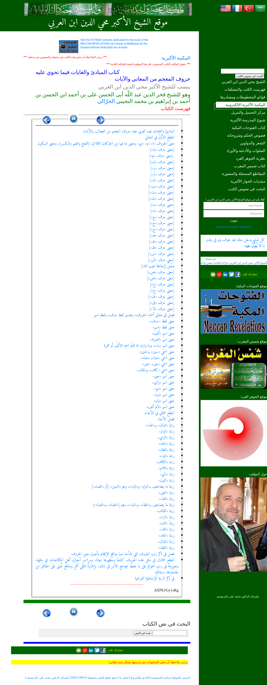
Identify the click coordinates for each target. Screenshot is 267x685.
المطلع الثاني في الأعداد (159, 413)
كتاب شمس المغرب (249, 166)
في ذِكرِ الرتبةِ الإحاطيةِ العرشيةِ (154, 578)
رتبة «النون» (166, 480)
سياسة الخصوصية (161, 677)
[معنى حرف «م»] (161, 155)
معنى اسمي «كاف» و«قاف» (155, 370)
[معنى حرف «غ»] (162, 290)
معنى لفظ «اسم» (163, 327)
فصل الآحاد (166, 419)
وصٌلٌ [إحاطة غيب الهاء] (157, 266)
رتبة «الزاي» (166, 437)
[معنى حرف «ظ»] (161, 247)
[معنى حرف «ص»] (160, 272)
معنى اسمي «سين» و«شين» (156, 351)
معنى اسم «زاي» (163, 382)
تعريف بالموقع (181, 677)
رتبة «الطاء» (166, 449)
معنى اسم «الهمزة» (162, 339)
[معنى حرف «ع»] (162, 284)
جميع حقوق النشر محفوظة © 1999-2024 (94, 677)
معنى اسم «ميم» (164, 388)
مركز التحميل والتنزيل (248, 112)
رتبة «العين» (166, 492)
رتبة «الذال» (166, 541)
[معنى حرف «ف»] (161, 296)
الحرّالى (106, 101)
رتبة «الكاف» (165, 462)
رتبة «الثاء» (167, 529)
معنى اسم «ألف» (163, 333)
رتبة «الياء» (167, 456)
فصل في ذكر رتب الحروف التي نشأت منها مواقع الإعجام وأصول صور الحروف (122, 554)
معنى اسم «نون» (163, 394)
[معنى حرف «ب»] (161, 186)
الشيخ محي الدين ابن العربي (243, 81)
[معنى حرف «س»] (161, 253)
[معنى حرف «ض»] (160, 278)
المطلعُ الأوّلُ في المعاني (159, 137)
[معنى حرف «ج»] (161, 229)
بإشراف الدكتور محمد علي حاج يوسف (47, 677)
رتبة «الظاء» (166, 547)
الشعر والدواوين (252, 143)
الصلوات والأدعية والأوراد (245, 150)
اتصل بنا (124, 677)
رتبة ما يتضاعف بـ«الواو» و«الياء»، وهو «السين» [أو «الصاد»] (133, 486)
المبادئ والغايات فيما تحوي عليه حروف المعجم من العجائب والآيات (128, 131)
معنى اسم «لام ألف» (160, 407)
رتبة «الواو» (166, 431)
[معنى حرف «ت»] (161, 192)
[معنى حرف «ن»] (162, 149)
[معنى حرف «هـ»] (161, 235)
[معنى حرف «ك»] (161, 180)
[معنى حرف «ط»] (161, 241)
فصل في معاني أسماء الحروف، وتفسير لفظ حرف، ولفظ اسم (134, 315)
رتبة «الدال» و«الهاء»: (159, 425)
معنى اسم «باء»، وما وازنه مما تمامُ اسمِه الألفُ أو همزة (139, 345)
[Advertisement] (234, 39)
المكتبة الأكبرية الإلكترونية (245, 104)
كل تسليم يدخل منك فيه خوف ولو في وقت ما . (235, 243)
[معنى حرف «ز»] (162, 174)
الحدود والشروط (139, 677)
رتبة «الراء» (166, 517)
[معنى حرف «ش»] (161, 260)
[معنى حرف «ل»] (162, 162)
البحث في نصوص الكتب (249, 76)
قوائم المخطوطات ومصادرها (242, 97)
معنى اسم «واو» (164, 400)
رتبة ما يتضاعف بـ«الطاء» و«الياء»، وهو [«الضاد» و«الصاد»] (133, 505)
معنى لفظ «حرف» (162, 321)
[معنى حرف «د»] (162, 204)
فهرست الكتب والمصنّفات (244, 89)
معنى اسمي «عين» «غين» (158, 364)
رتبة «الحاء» (166, 443)
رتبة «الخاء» (166, 535)
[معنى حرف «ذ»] (162, 211)
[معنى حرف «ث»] (161, 198)
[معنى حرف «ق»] (161, 302)
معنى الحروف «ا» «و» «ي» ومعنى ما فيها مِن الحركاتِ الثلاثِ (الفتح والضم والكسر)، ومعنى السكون (106, 143)
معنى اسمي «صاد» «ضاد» (157, 358)
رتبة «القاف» (165, 511)
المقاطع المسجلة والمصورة (243, 173)
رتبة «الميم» (167, 474)
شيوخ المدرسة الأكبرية (247, 120)
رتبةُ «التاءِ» (167, 523)
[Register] (246, 227)
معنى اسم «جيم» (163, 376)
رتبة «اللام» (166, 468)
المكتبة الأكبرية (176, 58)
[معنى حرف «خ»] (161, 223)
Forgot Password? (227, 227)
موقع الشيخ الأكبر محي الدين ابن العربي (108, 22)
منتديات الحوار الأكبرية (248, 181)
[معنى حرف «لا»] (161, 309)
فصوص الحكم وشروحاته (246, 135)
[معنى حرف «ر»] (162, 168)
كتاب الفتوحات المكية (248, 127)
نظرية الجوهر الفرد (250, 158)
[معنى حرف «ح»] (161, 217)
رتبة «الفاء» (166, 498)
